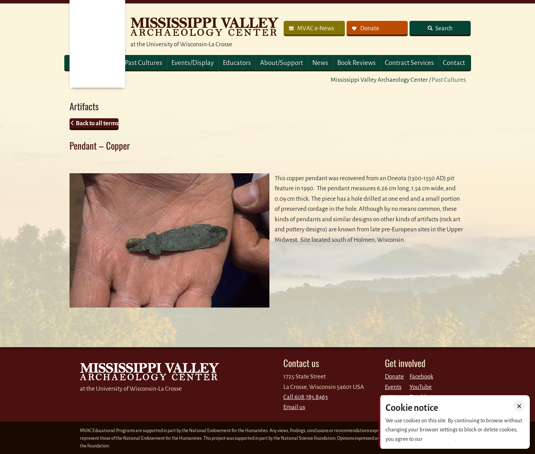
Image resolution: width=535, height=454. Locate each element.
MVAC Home (97, 44)
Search (443, 28)
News (320, 62)
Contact (454, 62)
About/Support (281, 62)
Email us (294, 407)
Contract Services (409, 62)
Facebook (421, 376)
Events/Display (192, 62)
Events (393, 387)
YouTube (421, 387)
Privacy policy (439, 439)
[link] (314, 28)
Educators (237, 62)
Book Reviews (356, 62)
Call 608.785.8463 (305, 397)
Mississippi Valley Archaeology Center (379, 80)
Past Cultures (143, 62)
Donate (394, 376)
